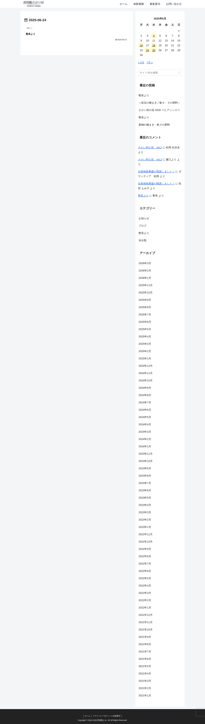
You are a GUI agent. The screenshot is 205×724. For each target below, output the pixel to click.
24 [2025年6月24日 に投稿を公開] (147, 50)
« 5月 (141, 62)
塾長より (144, 95)
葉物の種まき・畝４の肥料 (154, 124)
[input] (160, 73)
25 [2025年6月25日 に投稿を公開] (153, 50)
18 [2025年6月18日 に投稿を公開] (153, 45)
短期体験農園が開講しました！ (156, 171)
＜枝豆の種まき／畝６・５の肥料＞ (159, 102)
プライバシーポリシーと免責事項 (106, 716)
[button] (179, 72)
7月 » (150, 62)
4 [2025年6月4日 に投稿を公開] (154, 35)
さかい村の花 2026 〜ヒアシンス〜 (159, 110)
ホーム (87, 716)
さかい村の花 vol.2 (150, 147)
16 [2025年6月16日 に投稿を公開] (141, 45)
